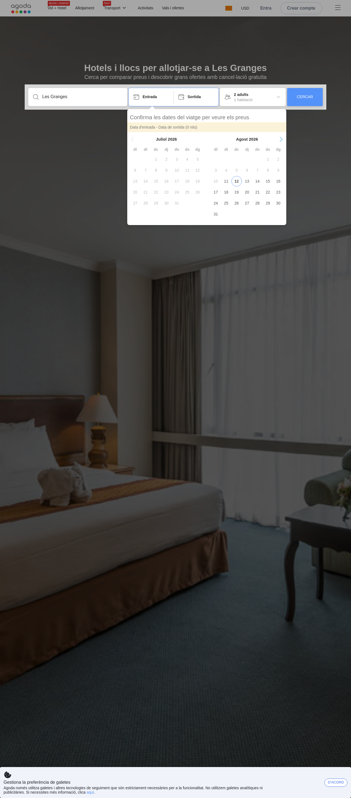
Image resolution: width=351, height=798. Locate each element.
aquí (90, 792)
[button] (133, 139)
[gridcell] (157, 159)
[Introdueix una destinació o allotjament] (82, 97)
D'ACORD (336, 782)
